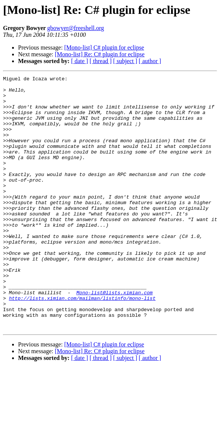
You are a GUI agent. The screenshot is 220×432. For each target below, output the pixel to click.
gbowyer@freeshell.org (75, 28)
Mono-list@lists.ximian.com (114, 336)
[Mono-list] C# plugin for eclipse (104, 47)
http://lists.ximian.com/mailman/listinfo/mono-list (82, 343)
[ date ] (79, 61)
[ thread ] (101, 61)
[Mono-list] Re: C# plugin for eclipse (100, 54)
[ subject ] (125, 61)
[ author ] (150, 61)
